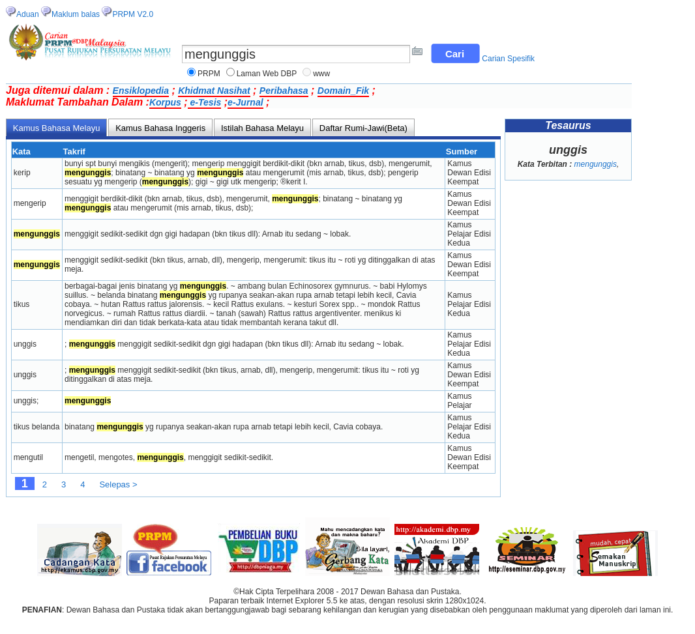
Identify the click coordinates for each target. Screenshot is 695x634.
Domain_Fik (343, 90)
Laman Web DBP (267, 73)
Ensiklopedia (141, 90)
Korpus (165, 102)
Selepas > (118, 484)
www (321, 73)
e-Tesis (205, 102)
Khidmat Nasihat (214, 90)
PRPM (209, 73)
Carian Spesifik (508, 58)
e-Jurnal (245, 102)
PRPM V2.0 (132, 14)
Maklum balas (76, 14)
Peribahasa (283, 90)
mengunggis (595, 164)
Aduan (27, 14)
